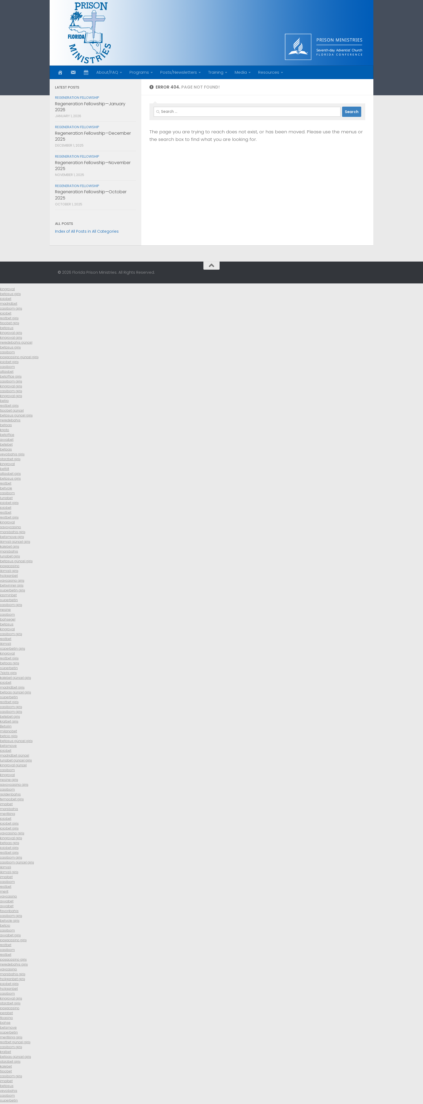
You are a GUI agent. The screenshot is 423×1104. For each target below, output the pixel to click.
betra (4, 400)
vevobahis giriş (12, 454)
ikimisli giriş (9, 570)
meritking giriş (11, 1037)
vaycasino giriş (12, 580)
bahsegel (7, 619)
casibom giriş (11, 308)
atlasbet (6, 371)
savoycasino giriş (14, 784)
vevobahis (8, 1090)
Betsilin (6, 726)
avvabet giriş (10, 935)
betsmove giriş (12, 536)
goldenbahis (10, 794)
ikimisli (5, 643)
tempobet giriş (12, 799)
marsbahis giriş (12, 532)
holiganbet (9, 575)
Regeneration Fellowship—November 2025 (93, 166)
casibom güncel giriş (17, 862)
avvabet (6, 439)
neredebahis (10, 420)
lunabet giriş (10, 556)
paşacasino (9, 566)
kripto (4, 430)
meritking (7, 813)
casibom (7, 352)
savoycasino (10, 527)
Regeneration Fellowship (77, 97)
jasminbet (8, 595)
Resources (268, 72)
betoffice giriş (11, 376)
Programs (139, 72)
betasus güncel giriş (16, 415)
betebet (6, 444)
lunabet (6, 498)
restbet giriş (9, 318)
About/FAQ (107, 72)
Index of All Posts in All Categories (87, 231)
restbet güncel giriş (15, 1042)
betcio (5, 925)
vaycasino (8, 896)
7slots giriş (8, 672)
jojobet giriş (9, 362)
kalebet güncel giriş (15, 677)
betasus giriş (10, 294)
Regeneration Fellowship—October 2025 (91, 195)
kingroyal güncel (13, 765)
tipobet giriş (9, 323)
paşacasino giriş (13, 940)
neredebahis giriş (14, 964)
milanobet (8, 731)
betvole (6, 488)
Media (241, 72)
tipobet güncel (12, 410)
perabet (6, 1013)
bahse (5, 1022)
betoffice (7, 434)
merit (4, 891)
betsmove (8, 745)
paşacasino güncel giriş (19, 357)
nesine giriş (9, 779)
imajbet (6, 804)
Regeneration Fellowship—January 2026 (90, 107)
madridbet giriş (12, 687)
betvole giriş (9, 920)
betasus (6, 328)
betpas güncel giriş (15, 692)
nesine (5, 609)
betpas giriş (9, 663)
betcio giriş (9, 736)
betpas (6, 425)
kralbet (5, 1051)
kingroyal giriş (11, 332)
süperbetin (9, 668)
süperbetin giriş (12, 648)
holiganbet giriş (12, 979)
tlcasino (6, 1017)
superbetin (9, 600)
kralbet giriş (9, 721)
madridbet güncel (14, 755)
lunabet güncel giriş (16, 760)
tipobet (6, 1071)
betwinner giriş (11, 585)
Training (215, 72)
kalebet (6, 1066)
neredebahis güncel (16, 342)
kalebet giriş (9, 546)
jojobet (5, 298)
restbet (5, 483)
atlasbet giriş (10, 473)
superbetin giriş (12, 590)
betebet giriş (10, 716)
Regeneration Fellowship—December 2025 (93, 136)
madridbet (8, 303)
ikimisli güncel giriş (15, 541)
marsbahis (9, 551)
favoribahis (9, 911)
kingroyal (7, 289)
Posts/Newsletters (178, 72)
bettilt (4, 468)
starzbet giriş (10, 459)
